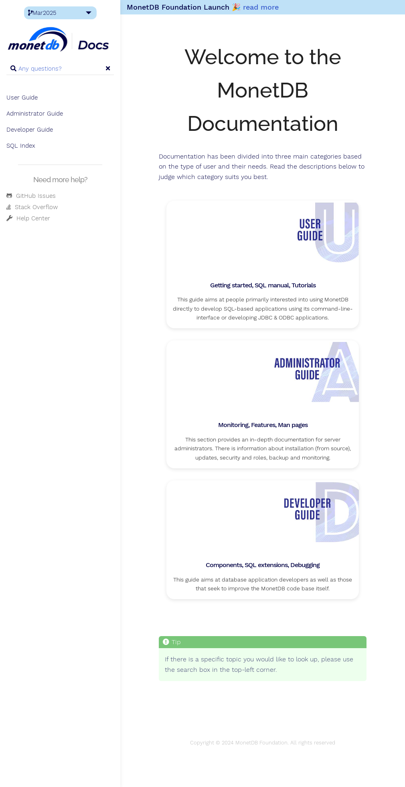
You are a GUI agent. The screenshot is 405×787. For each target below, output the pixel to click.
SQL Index (20, 145)
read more (261, 7)
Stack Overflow (32, 207)
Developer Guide (29, 129)
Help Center (28, 218)
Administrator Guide (34, 113)
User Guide (22, 97)
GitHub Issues (31, 195)
